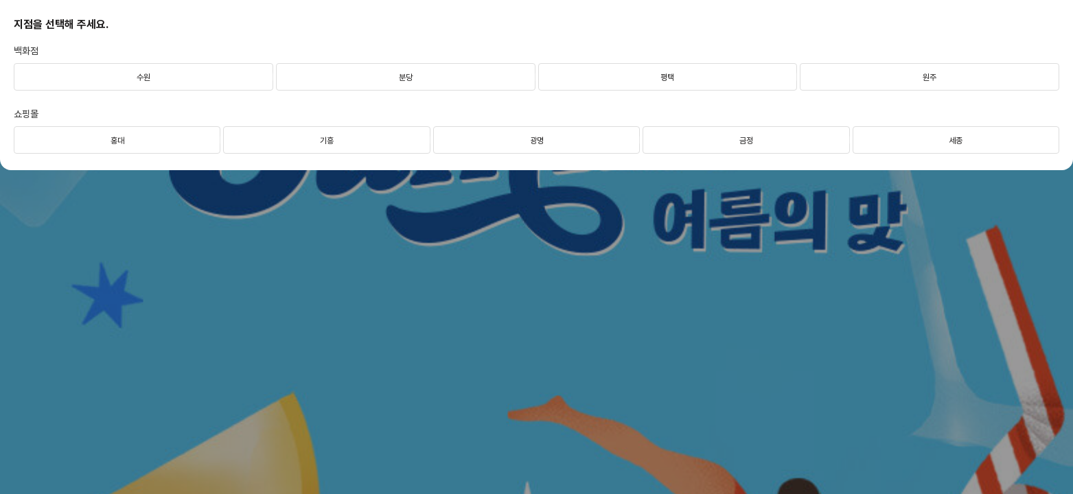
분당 (406, 77)
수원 (143, 77)
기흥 (327, 140)
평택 (667, 77)
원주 (929, 77)
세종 (955, 140)
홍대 (117, 140)
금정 (746, 140)
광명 (537, 140)
